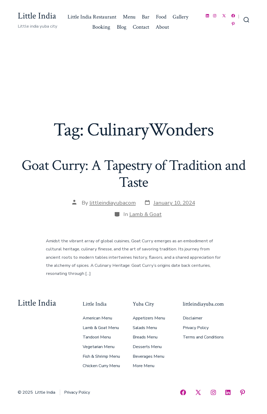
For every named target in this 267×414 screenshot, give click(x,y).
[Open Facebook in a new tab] (233, 16)
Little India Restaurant (92, 16)
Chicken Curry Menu (101, 366)
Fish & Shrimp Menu (101, 356)
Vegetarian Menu (98, 347)
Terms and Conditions (203, 337)
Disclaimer (192, 318)
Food (161, 16)
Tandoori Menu (97, 337)
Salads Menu (145, 328)
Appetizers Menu (149, 318)
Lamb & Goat (145, 214)
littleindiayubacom (112, 202)
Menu (129, 16)
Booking (101, 26)
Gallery (180, 16)
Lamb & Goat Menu (101, 328)
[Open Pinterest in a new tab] (233, 24)
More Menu (143, 366)
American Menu (97, 318)
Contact (141, 26)
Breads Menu (145, 337)
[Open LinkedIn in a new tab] (207, 16)
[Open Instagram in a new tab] (214, 16)
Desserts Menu (147, 347)
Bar (145, 16)
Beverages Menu (148, 356)
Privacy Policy (196, 328)
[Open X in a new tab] (224, 16)
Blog (121, 26)
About (162, 26)
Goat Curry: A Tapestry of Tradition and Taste (134, 174)
